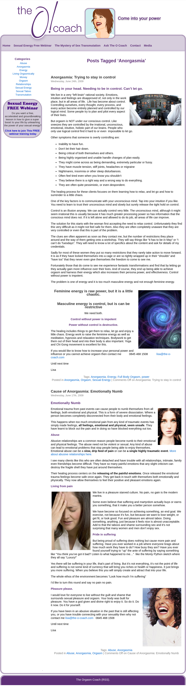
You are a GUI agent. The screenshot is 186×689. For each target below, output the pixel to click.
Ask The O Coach (115, 45)
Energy (24, 70)
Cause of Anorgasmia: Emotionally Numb (87, 391)
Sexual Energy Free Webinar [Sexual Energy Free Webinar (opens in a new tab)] (32, 45)
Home (6, 45)
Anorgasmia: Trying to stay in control (83, 77)
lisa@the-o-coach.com (79, 618)
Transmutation (23, 94)
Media (148, 45)
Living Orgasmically (23, 73)
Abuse (23, 63)
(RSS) (105, 679)
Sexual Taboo (23, 91)
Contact (135, 45)
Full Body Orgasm (129, 376)
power (145, 376)
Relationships (23, 84)
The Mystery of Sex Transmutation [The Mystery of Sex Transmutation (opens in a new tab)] (77, 45)
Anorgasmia (23, 66)
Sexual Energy (23, 87)
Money (23, 77)
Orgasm (23, 80)
